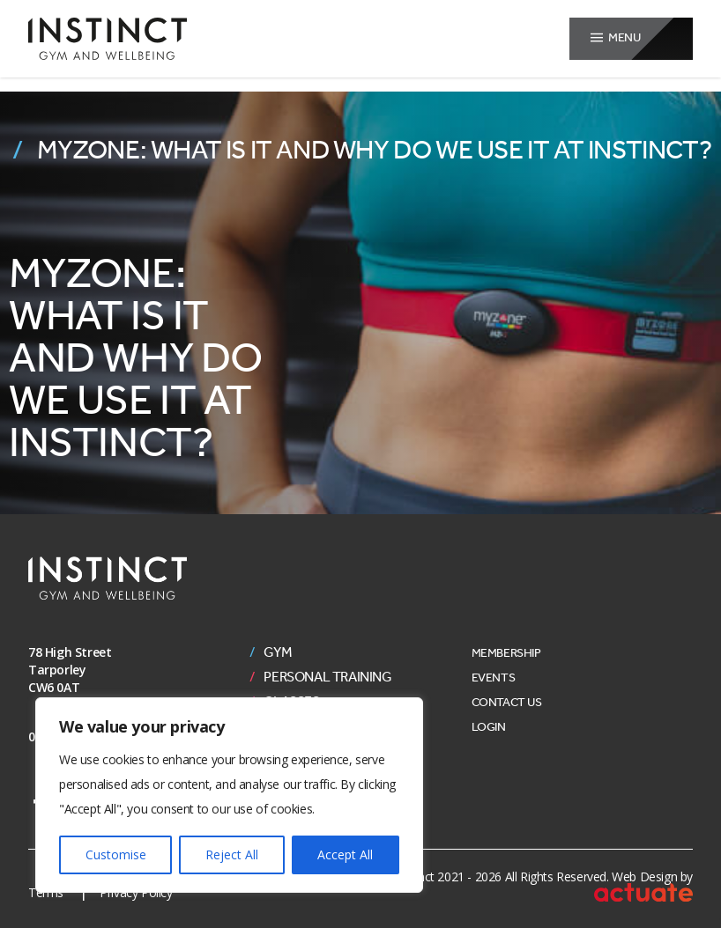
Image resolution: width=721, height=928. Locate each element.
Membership (506, 652)
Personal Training (327, 677)
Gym (278, 652)
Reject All (231, 854)
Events (494, 677)
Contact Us (507, 702)
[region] (229, 795)
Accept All (345, 854)
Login (489, 726)
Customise (115, 854)
